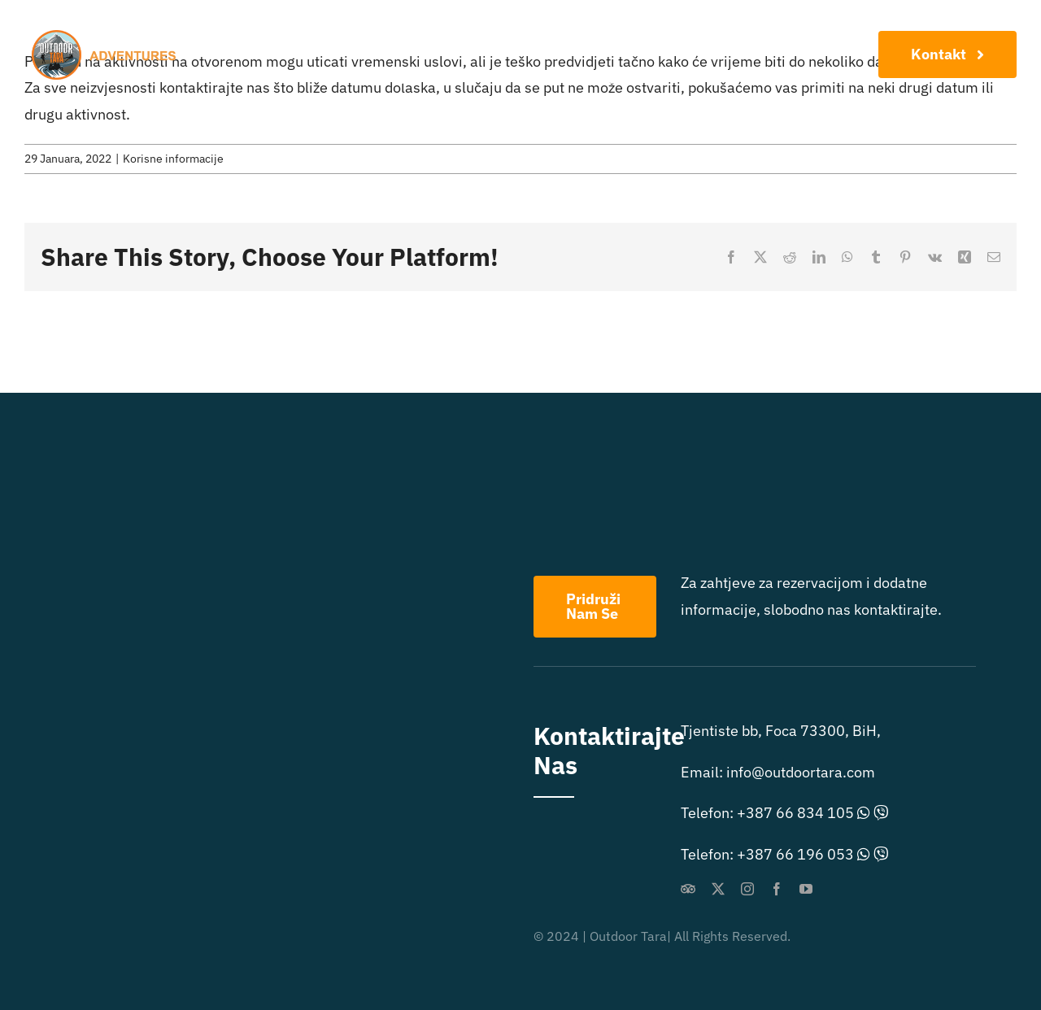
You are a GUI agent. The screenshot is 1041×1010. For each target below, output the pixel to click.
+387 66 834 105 (795, 812)
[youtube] (805, 888)
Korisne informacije (173, 158)
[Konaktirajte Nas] (947, 54)
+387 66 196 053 (795, 854)
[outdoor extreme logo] (107, 37)
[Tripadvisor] (688, 888)
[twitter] (718, 888)
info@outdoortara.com (800, 772)
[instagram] (747, 888)
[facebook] (776, 888)
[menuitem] (664, 75)
